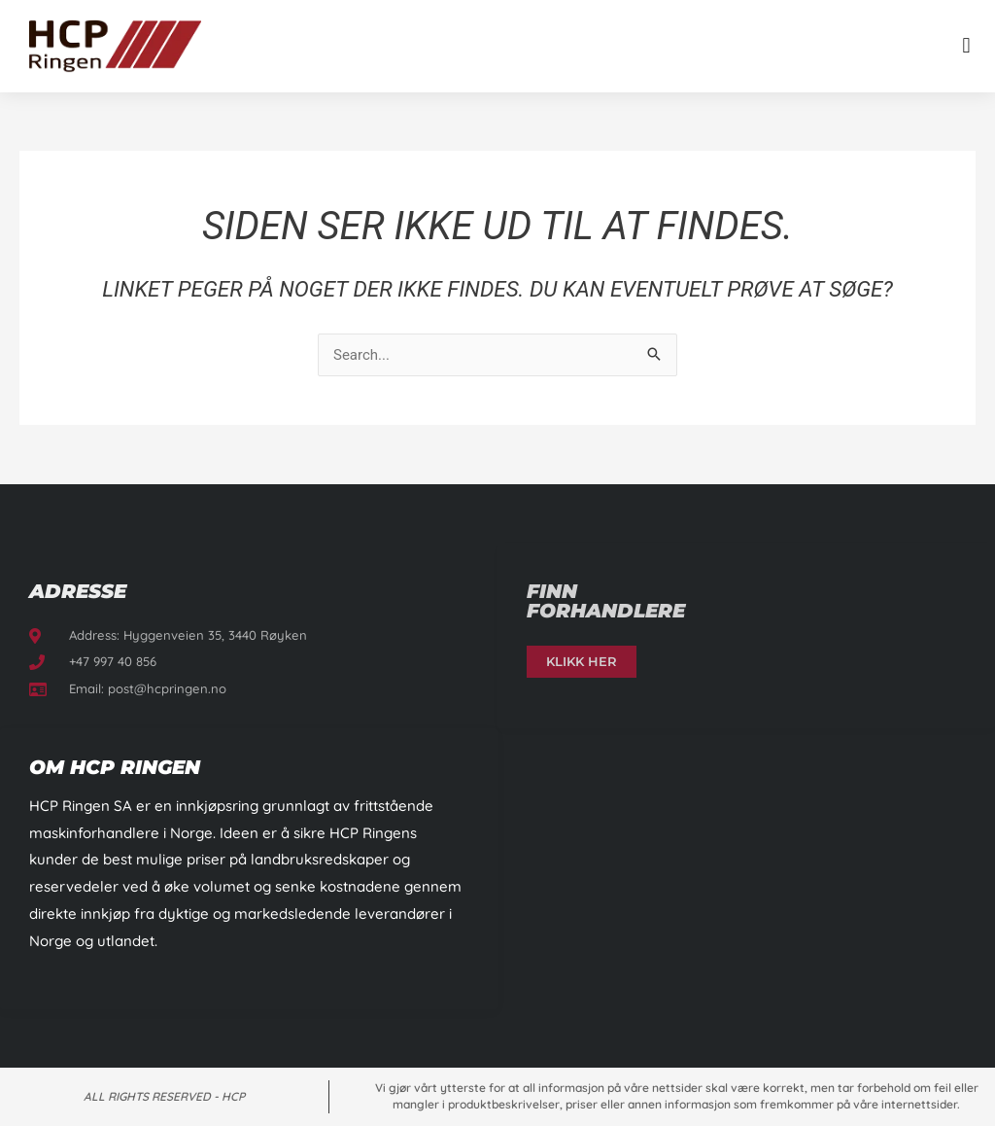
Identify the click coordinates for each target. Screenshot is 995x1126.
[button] (966, 46)
